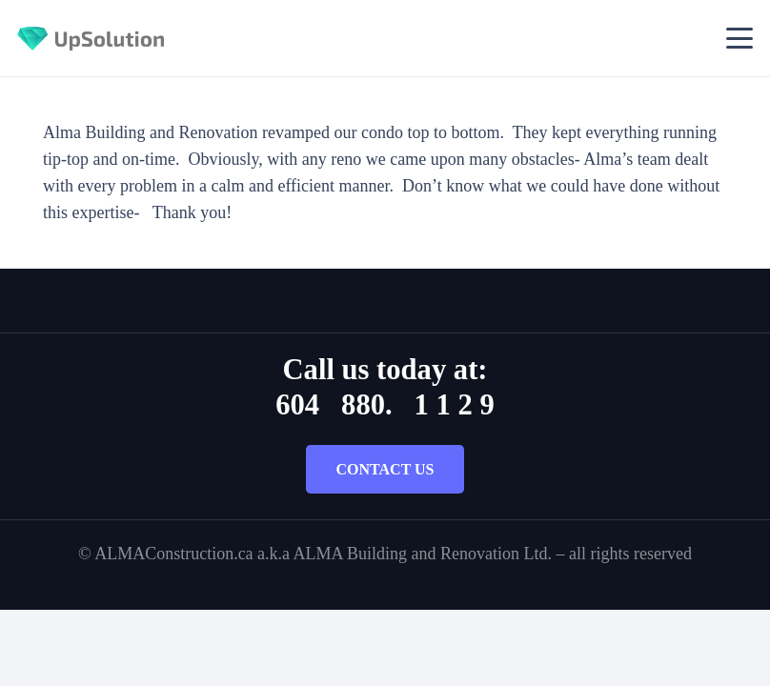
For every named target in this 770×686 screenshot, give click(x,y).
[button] (740, 38)
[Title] (90, 38)
